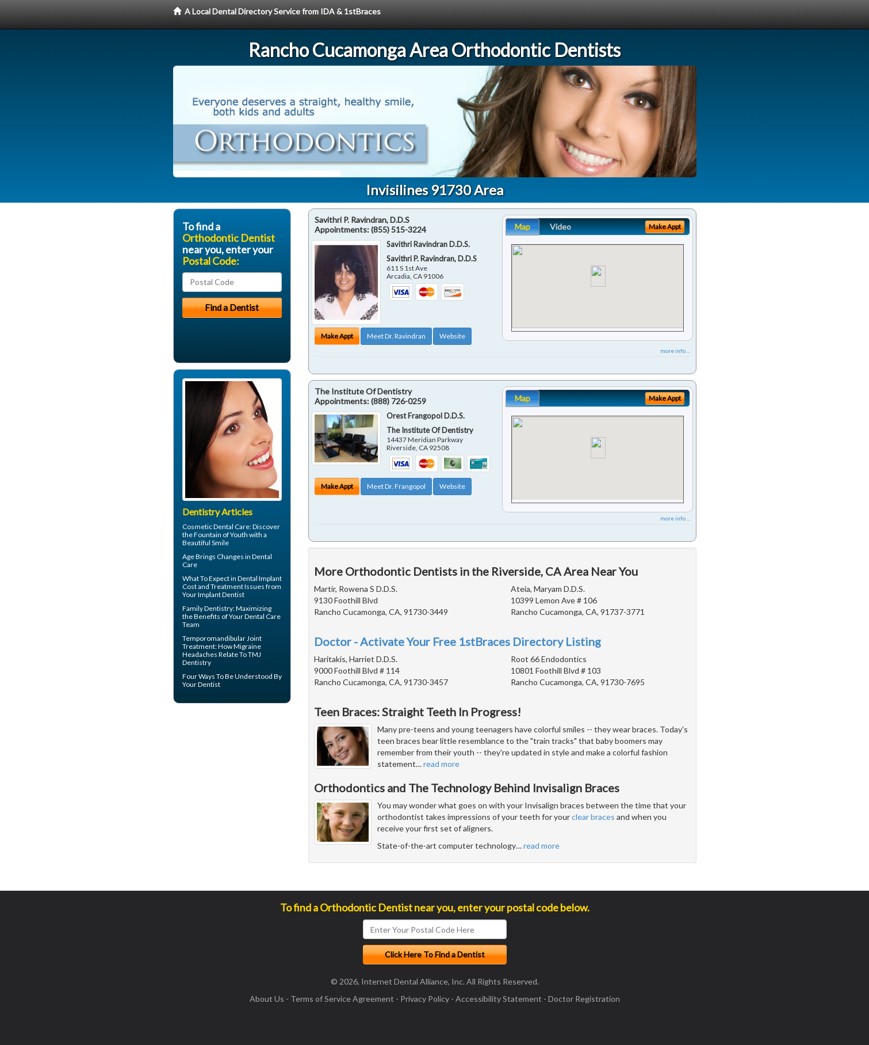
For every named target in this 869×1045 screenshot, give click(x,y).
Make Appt (337, 336)
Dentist (209, 684)
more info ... (675, 350)
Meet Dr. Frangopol (396, 486)
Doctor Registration (584, 999)
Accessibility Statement (498, 999)
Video (560, 226)
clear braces (593, 817)
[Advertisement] (232, 801)
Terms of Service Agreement (342, 999)
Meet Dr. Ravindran (396, 336)
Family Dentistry (207, 608)
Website (452, 336)
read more (441, 764)
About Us (267, 999)
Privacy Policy (424, 999)
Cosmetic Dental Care (216, 526)
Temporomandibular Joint (222, 638)
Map (522, 226)
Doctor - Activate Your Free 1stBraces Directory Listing (457, 641)
